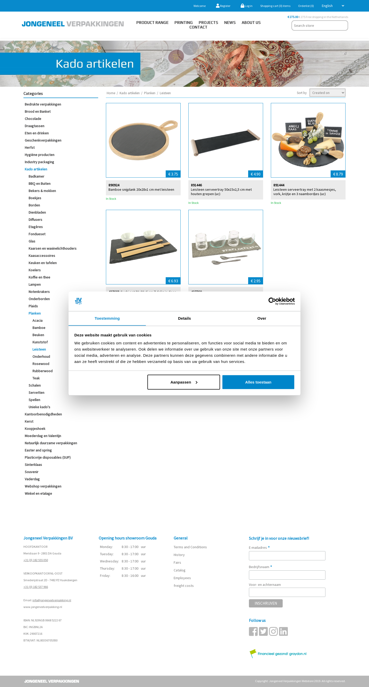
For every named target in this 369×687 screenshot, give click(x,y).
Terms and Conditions (190, 547)
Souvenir (31, 471)
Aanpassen (184, 382)
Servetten (36, 392)
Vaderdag (32, 479)
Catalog (180, 570)
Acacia (37, 320)
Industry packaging (39, 162)
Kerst (29, 421)
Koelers (35, 270)
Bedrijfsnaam (260, 567)
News (230, 22)
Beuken (38, 335)
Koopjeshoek (35, 428)
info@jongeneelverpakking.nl (51, 600)
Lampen (35, 284)
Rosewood (40, 363)
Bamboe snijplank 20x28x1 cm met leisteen (141, 189)
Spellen (34, 399)
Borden (34, 205)
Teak (36, 378)
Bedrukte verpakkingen (43, 104)
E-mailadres (259, 547)
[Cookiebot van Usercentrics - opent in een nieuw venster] (272, 301)
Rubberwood (42, 371)
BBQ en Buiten (40, 183)
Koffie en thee (39, 277)
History (179, 554)
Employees (182, 578)
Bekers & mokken (42, 190)
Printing (183, 22)
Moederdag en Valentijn (43, 435)
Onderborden (39, 299)
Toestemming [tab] (107, 318)
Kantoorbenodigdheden (43, 414)
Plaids (33, 306)
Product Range (152, 22)
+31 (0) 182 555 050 (35, 560)
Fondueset (37, 234)
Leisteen (39, 349)
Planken (35, 313)
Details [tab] (184, 318)
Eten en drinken (37, 133)
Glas (32, 241)
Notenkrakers (39, 291)
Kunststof (40, 342)
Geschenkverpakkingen (43, 140)
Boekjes (35, 198)
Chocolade (33, 118)
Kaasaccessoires (42, 255)
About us (251, 22)
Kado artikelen (36, 169)
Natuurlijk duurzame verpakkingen (51, 443)
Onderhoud (41, 356)
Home (111, 93)
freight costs (184, 585)
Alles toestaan (258, 382)
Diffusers (35, 219)
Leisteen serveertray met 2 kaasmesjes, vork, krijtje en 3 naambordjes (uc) (304, 191)
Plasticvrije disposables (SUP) (48, 457)
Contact (198, 27)
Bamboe (38, 327)
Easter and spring (38, 450)
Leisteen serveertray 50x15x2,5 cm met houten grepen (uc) (221, 191)
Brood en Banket (38, 111)
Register (223, 6)
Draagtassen (34, 126)
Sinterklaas (33, 464)
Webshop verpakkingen (43, 486)
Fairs (177, 562)
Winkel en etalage (38, 493)
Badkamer (36, 176)
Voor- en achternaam (265, 584)
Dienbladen (37, 212)
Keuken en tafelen (43, 262)
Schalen (35, 385)
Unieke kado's (39, 407)
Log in (247, 6)
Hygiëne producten (39, 154)
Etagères (36, 226)
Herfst (30, 147)
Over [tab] (261, 318)
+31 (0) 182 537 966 (35, 587)
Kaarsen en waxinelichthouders (53, 248)
